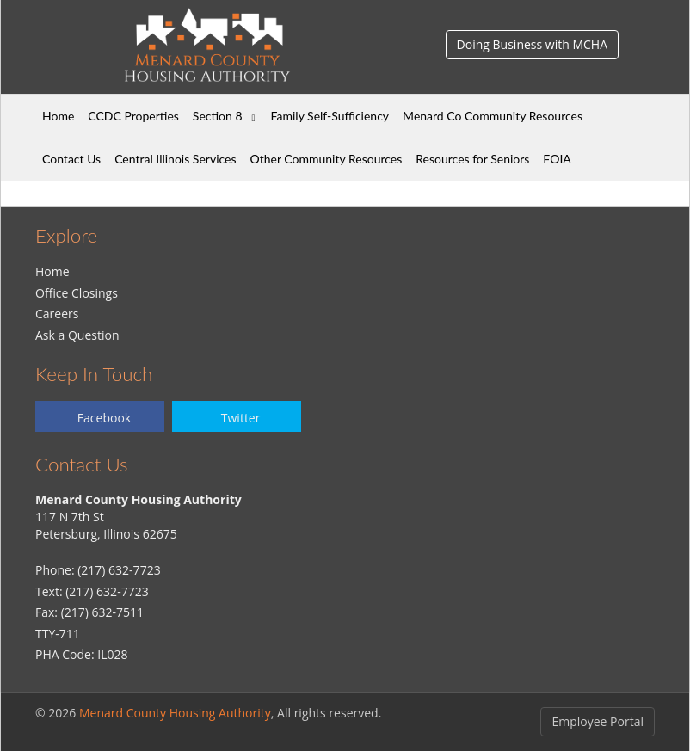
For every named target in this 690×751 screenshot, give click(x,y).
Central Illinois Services (175, 158)
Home (58, 115)
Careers (56, 313)
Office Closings (76, 293)
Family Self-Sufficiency (330, 115)
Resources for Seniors (472, 158)
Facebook (104, 417)
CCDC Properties (133, 115)
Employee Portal (597, 721)
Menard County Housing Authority (175, 713)
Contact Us (71, 158)
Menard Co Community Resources (492, 115)
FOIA (556, 158)
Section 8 (218, 115)
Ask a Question (77, 335)
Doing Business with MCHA (532, 44)
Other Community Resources (326, 158)
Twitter (241, 417)
